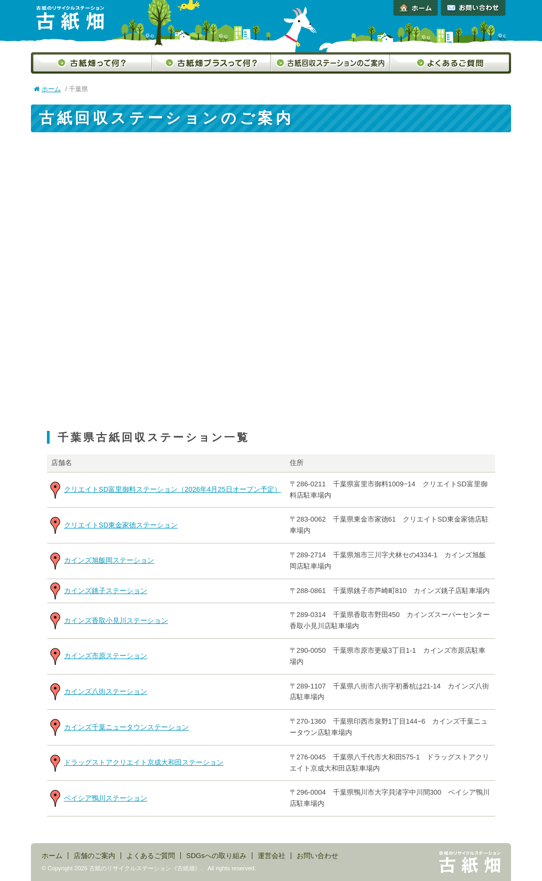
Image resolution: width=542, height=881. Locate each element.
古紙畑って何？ (91, 63)
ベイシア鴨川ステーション (105, 798)
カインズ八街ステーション (105, 691)
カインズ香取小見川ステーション (116, 620)
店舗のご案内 (94, 856)
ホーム (415, 8)
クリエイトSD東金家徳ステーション (121, 525)
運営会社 (271, 856)
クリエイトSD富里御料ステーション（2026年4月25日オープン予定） (172, 489)
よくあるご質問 (450, 63)
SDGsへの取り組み (216, 856)
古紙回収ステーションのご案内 (330, 63)
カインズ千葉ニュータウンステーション (126, 727)
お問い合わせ (473, 8)
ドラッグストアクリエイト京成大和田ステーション (144, 762)
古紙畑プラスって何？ (211, 63)
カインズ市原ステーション (105, 656)
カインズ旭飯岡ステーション (109, 560)
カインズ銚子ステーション (105, 591)
